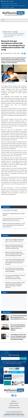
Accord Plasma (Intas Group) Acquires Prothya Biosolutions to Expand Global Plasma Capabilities (14, 269)
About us (14, 401)
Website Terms (6, 416)
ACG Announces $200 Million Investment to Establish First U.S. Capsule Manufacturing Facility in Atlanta (15, 277)
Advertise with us (14, 403)
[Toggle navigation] (3, 20)
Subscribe (23, 358)
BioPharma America (5, 3)
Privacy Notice (13, 416)
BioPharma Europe (13, 3)
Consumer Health (6, 31)
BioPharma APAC (21, 5)
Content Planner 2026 (14, 407)
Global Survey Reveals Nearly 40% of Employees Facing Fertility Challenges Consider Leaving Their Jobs (14, 246)
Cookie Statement (21, 416)
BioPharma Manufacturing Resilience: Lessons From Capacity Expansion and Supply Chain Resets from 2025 (14, 225)
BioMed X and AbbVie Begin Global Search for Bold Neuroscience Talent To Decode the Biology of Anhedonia (14, 254)
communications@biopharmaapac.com (14, 413)
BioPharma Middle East (5, 5)
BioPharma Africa (14, 5)
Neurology (14, 31)
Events (2, 7)
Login (11, 7)
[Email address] (10, 358)
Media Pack (7, 7)
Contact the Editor (14, 405)
